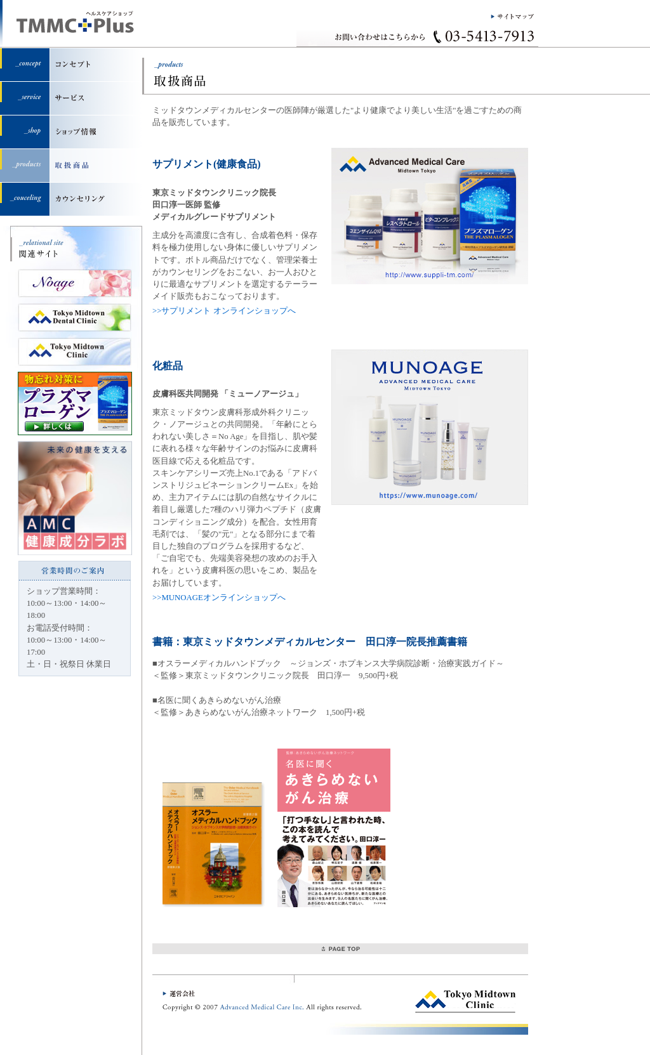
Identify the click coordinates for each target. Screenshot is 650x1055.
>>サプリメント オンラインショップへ (224, 310)
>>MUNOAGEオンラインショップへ (219, 597)
